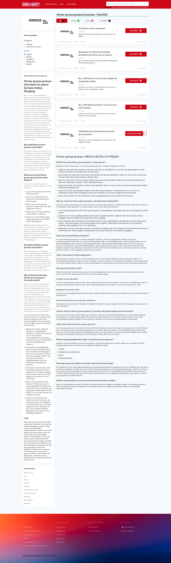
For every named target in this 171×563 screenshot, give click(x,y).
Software (60, 542)
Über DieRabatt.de (31, 531)
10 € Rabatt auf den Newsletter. (92, 28)
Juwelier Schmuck (30, 493)
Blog (62, 4)
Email (82, 42)
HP (139, 7)
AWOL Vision (28, 473)
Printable (105, 20)
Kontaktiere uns (30, 542)
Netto (113, 7)
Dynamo (27, 497)
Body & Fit (135, 7)
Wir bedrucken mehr (31, 490)
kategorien (93, 527)
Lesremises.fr (128, 527)
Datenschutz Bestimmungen (35, 545)
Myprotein (128, 7)
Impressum (28, 534)
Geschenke (60, 534)
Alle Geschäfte (51, 4)
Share (76, 42)
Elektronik (60, 538)
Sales (89, 20)
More (101, 89)
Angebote (60, 531)
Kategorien (71, 4)
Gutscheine (61, 527)
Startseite (28, 527)
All (61, 20)
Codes (75, 20)
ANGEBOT (136, 30)
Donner (26, 483)
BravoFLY (27, 503)
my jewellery (120, 7)
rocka (26, 480)
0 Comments (142, 42)
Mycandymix (28, 500)
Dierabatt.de (127, 531)
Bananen (27, 486)
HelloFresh (144, 7)
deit (25, 476)
